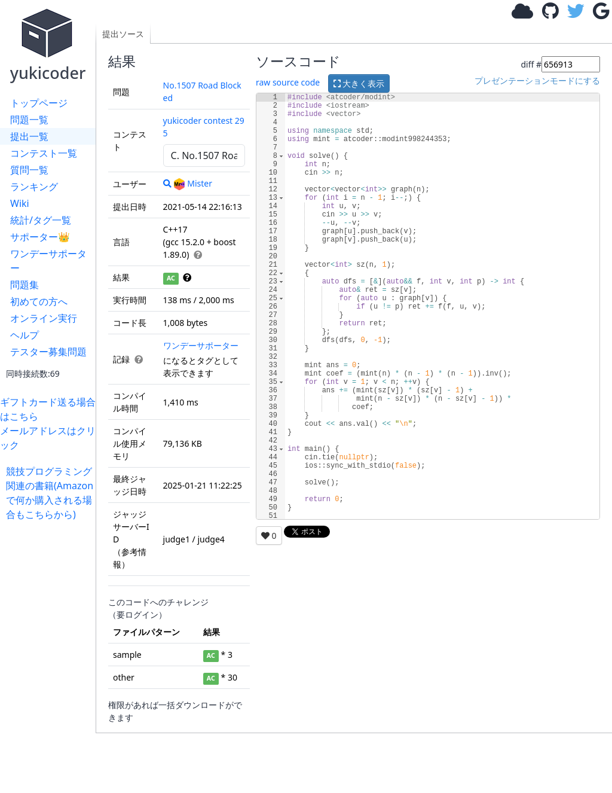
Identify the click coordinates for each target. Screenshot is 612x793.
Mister (192, 183)
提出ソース (123, 33)
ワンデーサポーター (48, 260)
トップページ (39, 102)
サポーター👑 (40, 236)
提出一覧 (29, 136)
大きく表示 (359, 83)
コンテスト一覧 (43, 153)
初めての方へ (39, 301)
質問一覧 (29, 169)
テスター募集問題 (48, 351)
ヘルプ (24, 334)
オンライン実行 (43, 318)
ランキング (34, 186)
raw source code (288, 82)
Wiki (19, 203)
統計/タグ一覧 (40, 220)
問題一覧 (29, 119)
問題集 (24, 284)
